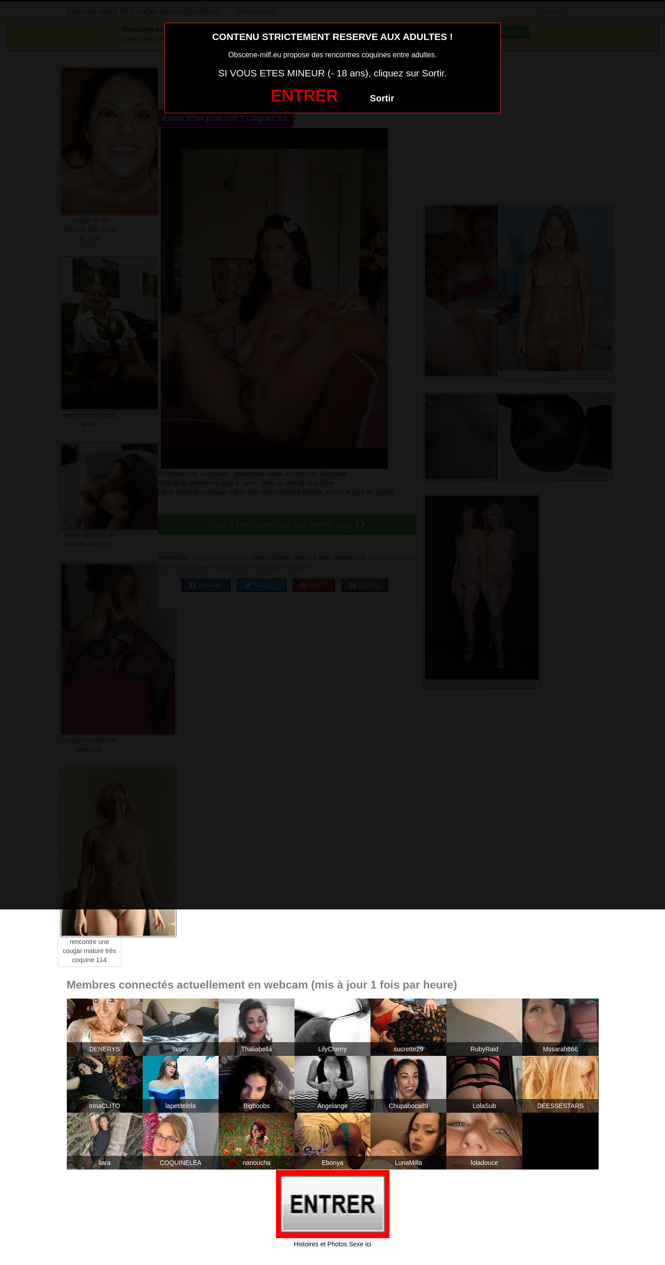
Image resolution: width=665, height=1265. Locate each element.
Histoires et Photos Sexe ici (332, 1244)
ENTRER (304, 95)
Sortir (382, 98)
